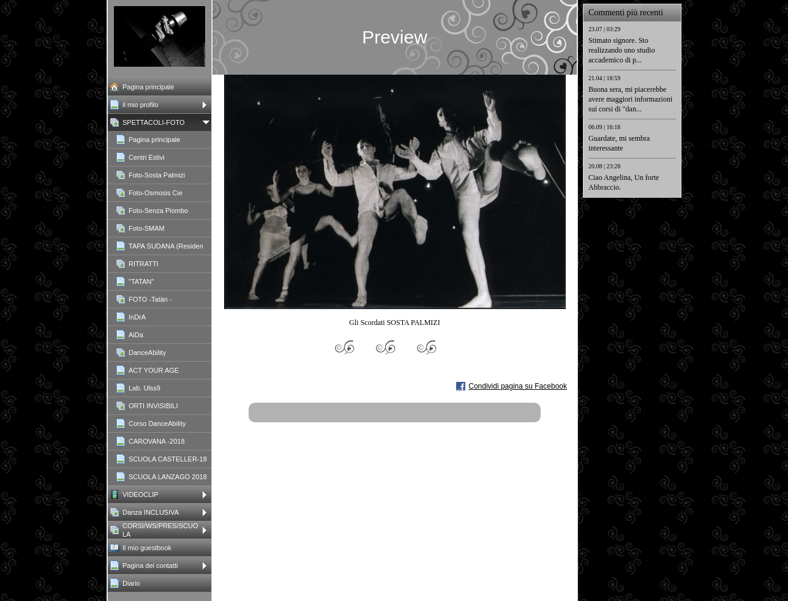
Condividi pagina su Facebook (517, 386)
